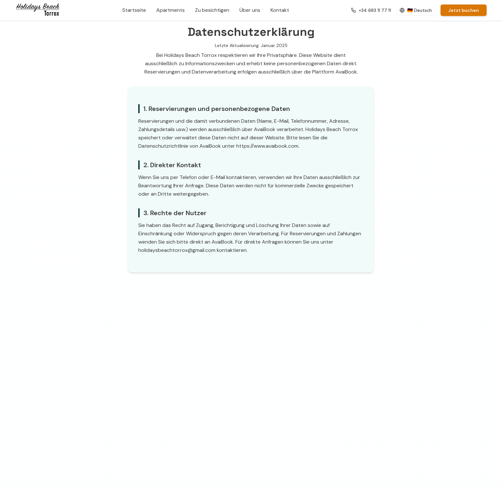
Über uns (249, 10)
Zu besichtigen (212, 10)
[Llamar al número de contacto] (371, 10)
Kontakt (280, 10)
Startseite (134, 10)
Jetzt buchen (463, 10)
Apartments (170, 10)
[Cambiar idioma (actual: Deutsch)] (415, 10)
